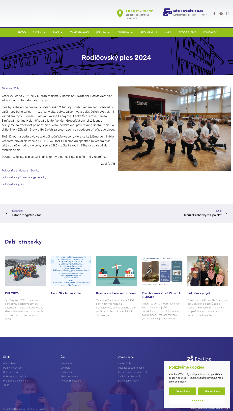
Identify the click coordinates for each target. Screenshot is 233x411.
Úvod (21, 26)
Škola (38, 27)
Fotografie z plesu (14, 178)
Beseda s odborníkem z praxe (116, 287)
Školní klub (148, 26)
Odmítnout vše (212, 391)
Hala (167, 26)
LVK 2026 (12, 287)
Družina (124, 27)
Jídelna (102, 27)
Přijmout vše (183, 391)
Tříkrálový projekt (199, 287)
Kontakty (209, 26)
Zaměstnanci (79, 26)
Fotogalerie (186, 26)
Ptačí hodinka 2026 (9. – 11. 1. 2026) (161, 289)
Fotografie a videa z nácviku (21, 164)
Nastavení (197, 400)
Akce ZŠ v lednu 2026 (66, 287)
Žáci (57, 27)
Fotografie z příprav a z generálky (24, 171)
